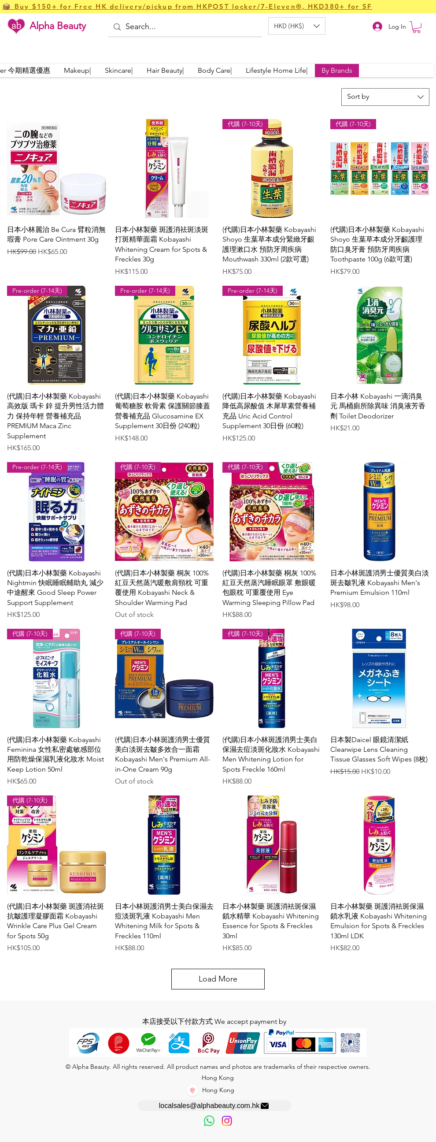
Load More (218, 979)
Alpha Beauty (58, 26)
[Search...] (185, 27)
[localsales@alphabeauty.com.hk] (214, 1105)
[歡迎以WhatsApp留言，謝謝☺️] (209, 1120)
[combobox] (385, 97)
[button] (296, 26)
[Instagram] (226, 1120)
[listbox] (296, 26)
